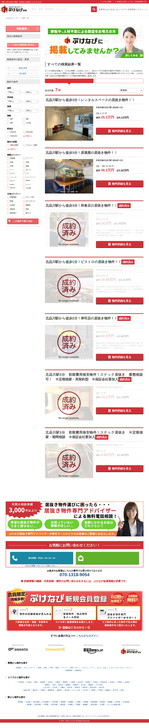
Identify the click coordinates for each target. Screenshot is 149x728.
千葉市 (100, 696)
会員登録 (131, 9)
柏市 (122, 696)
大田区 (95, 688)
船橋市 (107, 696)
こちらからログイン (87, 641)
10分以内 (29, 132)
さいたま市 (76, 696)
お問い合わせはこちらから (107, 563)
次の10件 (102, 494)
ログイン (141, 9)
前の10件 (86, 494)
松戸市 (115, 696)
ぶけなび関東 (106, 1)
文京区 (50, 688)
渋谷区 (112, 688)
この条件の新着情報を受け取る (22, 45)
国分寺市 (93, 693)
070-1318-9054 (74, 580)
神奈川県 (26, 696)
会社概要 (41, 721)
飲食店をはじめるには (108, 9)
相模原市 (51, 696)
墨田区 (65, 688)
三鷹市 (62, 693)
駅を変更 (23, 74)
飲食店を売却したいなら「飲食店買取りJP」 (132, 1)
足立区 (83, 690)
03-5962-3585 (41, 563)
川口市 (85, 696)
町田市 (85, 693)
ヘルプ (123, 9)
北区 (54, 690)
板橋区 (68, 690)
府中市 (69, 693)
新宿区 (42, 688)
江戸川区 (99, 690)
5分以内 (13, 132)
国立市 (101, 693)
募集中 (119, 83)
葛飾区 (90, 690)
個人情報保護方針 (52, 721)
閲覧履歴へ (23, 28)
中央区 (29, 688)
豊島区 (47, 690)
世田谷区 (103, 688)
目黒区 (87, 688)
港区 (36, 688)
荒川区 (60, 690)
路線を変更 (23, 68)
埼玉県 (67, 696)
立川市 (54, 693)
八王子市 (46, 693)
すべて (69, 83)
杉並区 (127, 688)
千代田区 (21, 688)
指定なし (29, 136)
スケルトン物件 (31, 145)
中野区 (119, 688)
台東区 (57, 688)
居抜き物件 (14, 145)
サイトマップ (91, 721)
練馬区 (75, 690)
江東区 (72, 688)
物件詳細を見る (121, 134)
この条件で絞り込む (23, 221)
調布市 (77, 693)
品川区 (80, 688)
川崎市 (42, 696)
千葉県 (92, 696)
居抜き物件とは (78, 721)
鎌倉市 (59, 696)
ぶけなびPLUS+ (103, 721)
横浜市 (35, 696)
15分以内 (13, 136)
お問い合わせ (66, 721)
